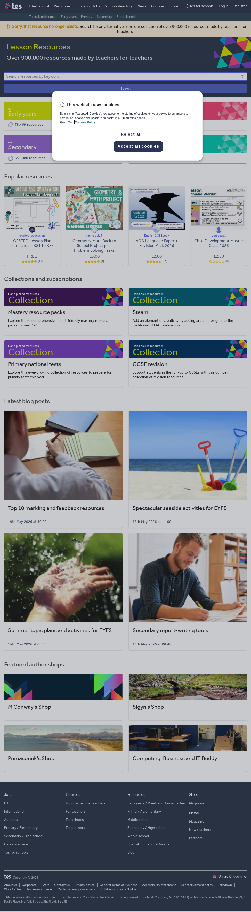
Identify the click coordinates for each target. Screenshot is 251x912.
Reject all (131, 134)
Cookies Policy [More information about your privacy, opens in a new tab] (85, 122)
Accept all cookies (138, 146)
